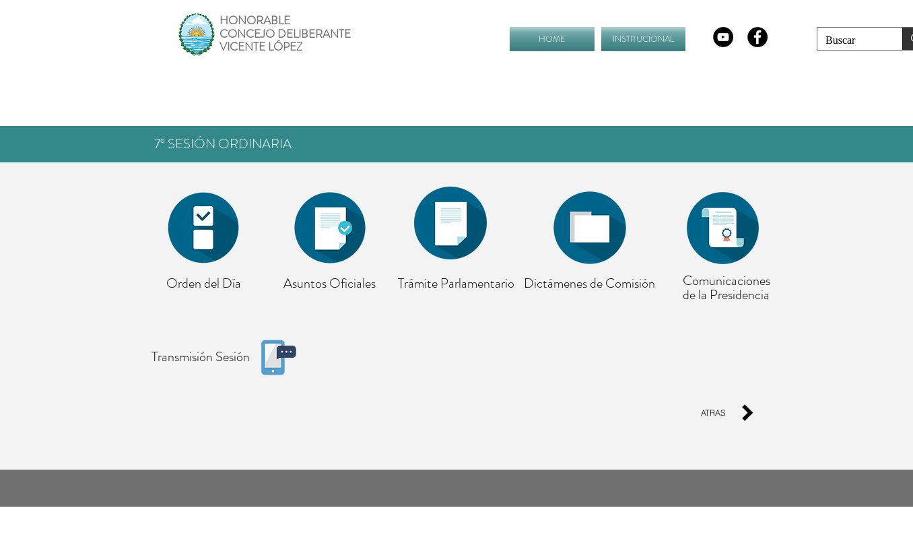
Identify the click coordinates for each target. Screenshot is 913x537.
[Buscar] (849, 40)
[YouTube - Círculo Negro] (723, 37)
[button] (641, 39)
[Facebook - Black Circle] (757, 37)
